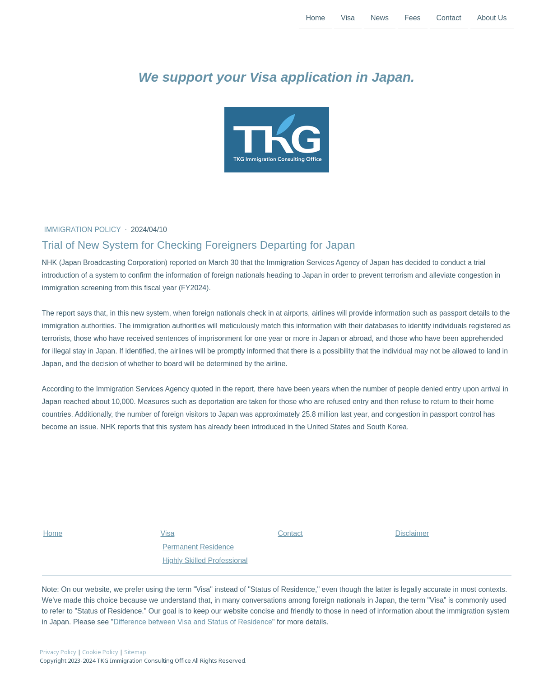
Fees (412, 17)
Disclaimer (412, 533)
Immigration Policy (83, 229)
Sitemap (135, 652)
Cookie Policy (100, 652)
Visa (348, 17)
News (380, 17)
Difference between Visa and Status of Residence (192, 622)
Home (315, 17)
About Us (492, 17)
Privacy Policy (58, 652)
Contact (449, 17)
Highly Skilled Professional (205, 560)
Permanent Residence (198, 547)
